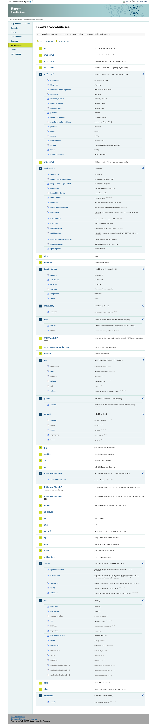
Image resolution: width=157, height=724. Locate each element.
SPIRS (52, 588)
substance (54, 593)
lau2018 (47, 531)
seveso (47, 563)
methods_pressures (57, 99)
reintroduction (55, 141)
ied (45, 467)
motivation (54, 202)
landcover (48, 512)
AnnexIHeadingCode (58, 479)
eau (51, 621)
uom (46, 683)
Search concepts (64, 41)
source (53, 430)
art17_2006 (49, 68)
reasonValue (55, 575)
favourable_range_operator (60, 90)
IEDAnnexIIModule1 (53, 473)
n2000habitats (55, 218)
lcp (45, 538)
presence (53, 127)
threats (53, 145)
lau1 (46, 518)
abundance (54, 174)
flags (52, 371)
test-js (52, 640)
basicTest (54, 607)
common (48, 263)
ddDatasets (54, 280)
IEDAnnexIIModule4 (53, 496)
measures (54, 94)
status (52, 298)
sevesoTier (54, 583)
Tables (13, 32)
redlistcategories (56, 244)
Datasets (14, 28)
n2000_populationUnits (59, 207)
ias (45, 460)
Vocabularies (16, 45)
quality (52, 131)
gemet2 (47, 414)
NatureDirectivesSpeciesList (61, 239)
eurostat (47, 354)
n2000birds (54, 212)
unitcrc (53, 391)
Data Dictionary (29, 19)
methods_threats (56, 103)
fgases (47, 399)
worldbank (48, 696)
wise (46, 689)
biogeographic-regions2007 (60, 179)
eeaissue (53, 289)
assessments (55, 80)
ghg (45, 448)
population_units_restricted (60, 122)
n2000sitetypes (56, 228)
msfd (46, 544)
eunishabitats (55, 198)
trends (52, 150)
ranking (53, 136)
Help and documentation (20, 24)
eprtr (46, 320)
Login (127, 1)
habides (47, 454)
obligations (54, 294)
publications (49, 557)
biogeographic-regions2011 (60, 184)
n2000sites (54, 223)
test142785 (54, 645)
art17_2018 (49, 162)
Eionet (20, 19)
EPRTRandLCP (51, 338)
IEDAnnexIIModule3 (53, 487)
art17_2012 (49, 74)
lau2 (46, 525)
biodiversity (49, 168)
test (45, 601)
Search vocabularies (46, 41)
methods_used (55, 108)
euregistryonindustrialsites (56, 347)
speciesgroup (55, 249)
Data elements (16, 37)
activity (53, 326)
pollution (53, 113)
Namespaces (16, 54)
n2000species (55, 233)
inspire (47, 505)
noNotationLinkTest (57, 636)
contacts (53, 275)
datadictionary (50, 269)
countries (54, 405)
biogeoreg (54, 85)
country (53, 702)
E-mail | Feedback (18, 717)
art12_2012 (49, 55)
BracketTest (54, 611)
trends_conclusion (57, 154)
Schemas (14, 41)
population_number (57, 117)
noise (46, 551)
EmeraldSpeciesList (57, 193)
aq (45, 48)
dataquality (54, 188)
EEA (21, 1)
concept (53, 420)
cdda (46, 256)
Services (14, 50)
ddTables (53, 284)
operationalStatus (57, 570)
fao (45, 360)
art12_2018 (49, 61)
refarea (53, 381)
